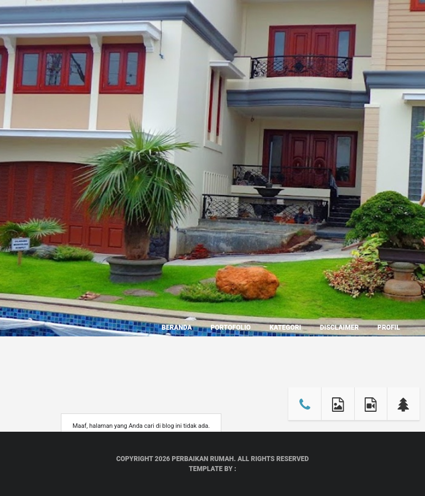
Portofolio (230, 327)
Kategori (285, 327)
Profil (388, 327)
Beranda (177, 327)
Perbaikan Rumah (203, 459)
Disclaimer (339, 327)
